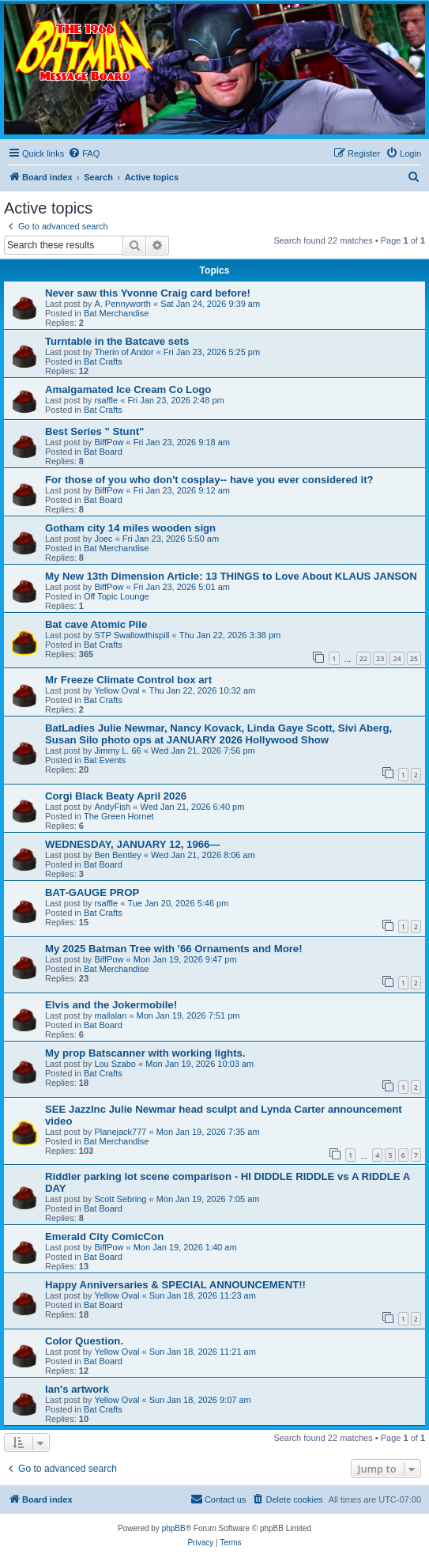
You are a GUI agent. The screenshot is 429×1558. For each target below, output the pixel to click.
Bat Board (103, 451)
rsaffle (106, 400)
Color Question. (84, 1341)
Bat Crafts (103, 361)
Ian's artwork (77, 1389)
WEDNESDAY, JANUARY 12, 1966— (132, 844)
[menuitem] (84, 153)
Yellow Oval (116, 690)
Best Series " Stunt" (94, 431)
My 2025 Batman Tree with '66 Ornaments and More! (174, 949)
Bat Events (105, 760)
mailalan (110, 1015)
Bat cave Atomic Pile (96, 624)
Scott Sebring (120, 1199)
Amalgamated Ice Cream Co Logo (128, 389)
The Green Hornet (119, 816)
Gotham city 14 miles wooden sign (130, 528)
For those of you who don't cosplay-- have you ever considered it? (209, 480)
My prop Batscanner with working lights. (145, 1053)
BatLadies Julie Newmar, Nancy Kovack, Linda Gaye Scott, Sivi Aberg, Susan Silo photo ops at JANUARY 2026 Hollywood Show (218, 734)
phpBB (174, 1528)
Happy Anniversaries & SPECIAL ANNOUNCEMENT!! (175, 1285)
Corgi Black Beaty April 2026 (115, 796)
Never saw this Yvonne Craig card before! (147, 293)
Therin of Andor (123, 352)
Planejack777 (120, 1131)
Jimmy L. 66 (117, 750)
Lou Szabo (115, 1063)
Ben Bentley (117, 855)
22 (363, 658)
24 (397, 658)
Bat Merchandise (116, 313)
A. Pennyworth (122, 303)
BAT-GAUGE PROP (92, 892)
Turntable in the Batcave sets (117, 341)
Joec (103, 538)
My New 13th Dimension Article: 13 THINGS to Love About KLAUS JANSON (231, 576)
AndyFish (112, 806)
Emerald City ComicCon (104, 1236)
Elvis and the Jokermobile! (111, 1005)
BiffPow (108, 442)
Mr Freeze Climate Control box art (128, 680)
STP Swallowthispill (131, 635)
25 (414, 658)
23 (380, 658)
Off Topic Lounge (116, 596)
